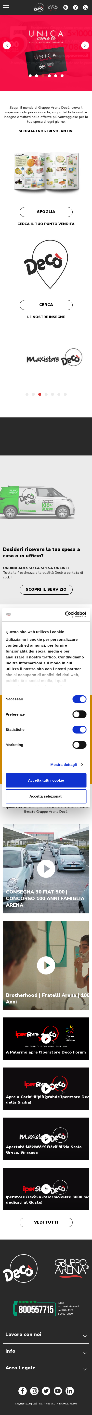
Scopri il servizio (46, 589)
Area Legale (46, 1367)
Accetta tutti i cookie (46, 780)
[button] (7, 45)
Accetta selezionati (46, 796)
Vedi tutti (46, 1222)
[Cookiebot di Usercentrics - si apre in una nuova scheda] (65, 614)
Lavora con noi (46, 1334)
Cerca (46, 304)
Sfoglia (46, 211)
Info (46, 1351)
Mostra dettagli (63, 764)
